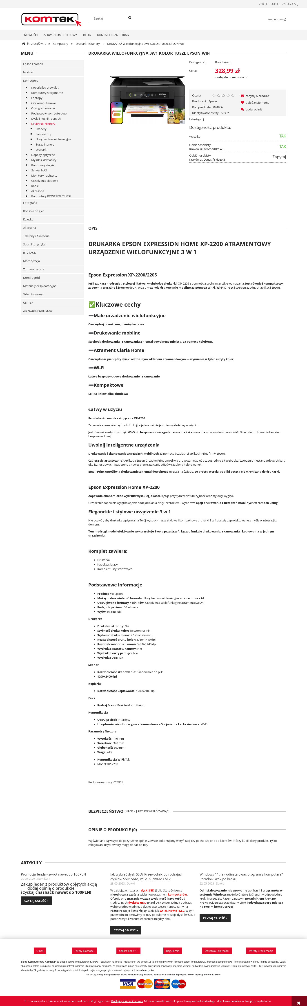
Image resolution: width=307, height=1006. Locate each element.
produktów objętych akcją (72, 885)
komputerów (177, 896)
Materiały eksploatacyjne (39, 287)
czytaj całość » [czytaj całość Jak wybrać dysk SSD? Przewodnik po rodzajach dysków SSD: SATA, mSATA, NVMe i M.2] (126, 932)
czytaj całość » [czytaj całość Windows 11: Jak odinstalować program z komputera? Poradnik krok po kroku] (215, 919)
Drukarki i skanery (43, 125)
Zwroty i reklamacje (261, 952)
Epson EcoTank (33, 65)
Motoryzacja (31, 262)
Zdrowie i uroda (33, 271)
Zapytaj (279, 158)
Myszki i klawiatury (43, 161)
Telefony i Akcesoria (36, 237)
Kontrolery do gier (43, 166)
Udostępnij (196, 121)
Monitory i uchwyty (44, 177)
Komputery (30, 82)
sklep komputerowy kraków (136, 976)
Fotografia (30, 204)
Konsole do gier (33, 212)
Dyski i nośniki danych (46, 120)
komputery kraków (164, 976)
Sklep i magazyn (33, 296)
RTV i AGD (29, 254)
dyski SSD (147, 892)
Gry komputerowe (43, 104)
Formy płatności (84, 952)
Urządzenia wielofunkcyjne (53, 141)
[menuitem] (31, 36)
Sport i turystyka (34, 246)
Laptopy (36, 99)
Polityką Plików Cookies (127, 1001)
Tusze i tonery (45, 146)
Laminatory (43, 135)
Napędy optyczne (43, 156)
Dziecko (28, 221)
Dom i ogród (31, 279)
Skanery (41, 130)
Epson (213, 103)
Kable (35, 187)
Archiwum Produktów (37, 312)
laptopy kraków (185, 976)
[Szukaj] (130, 18)
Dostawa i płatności (217, 952)
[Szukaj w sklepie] (110, 18)
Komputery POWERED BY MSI (51, 197)
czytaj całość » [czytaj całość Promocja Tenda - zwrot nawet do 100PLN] (36, 902)
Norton (28, 74)
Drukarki (41, 151)
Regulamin (172, 952)
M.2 (181, 912)
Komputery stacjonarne (47, 94)
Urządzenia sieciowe (44, 182)
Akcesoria (37, 192)
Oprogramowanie (43, 110)
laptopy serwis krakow (207, 976)
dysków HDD (137, 904)
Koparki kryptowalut (45, 89)
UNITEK (28, 304)
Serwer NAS (39, 172)
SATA (163, 912)
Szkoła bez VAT (128, 952)
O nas (40, 952)
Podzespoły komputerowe (49, 115)
